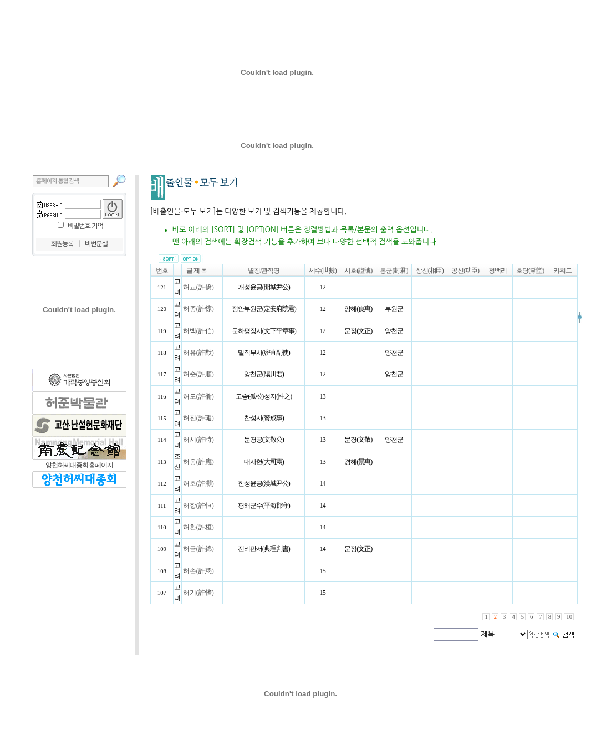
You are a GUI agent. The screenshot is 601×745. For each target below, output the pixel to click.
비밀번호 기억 (85, 226)
